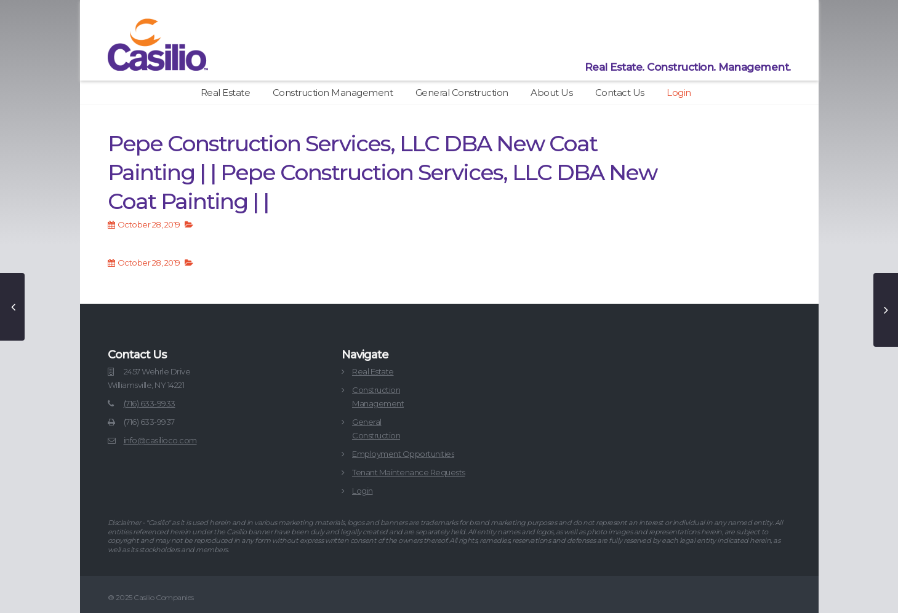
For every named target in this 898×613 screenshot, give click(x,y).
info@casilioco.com (160, 440)
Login (679, 92)
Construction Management (333, 92)
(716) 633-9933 (149, 403)
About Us (551, 92)
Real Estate (226, 92)
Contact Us (619, 92)
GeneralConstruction (376, 428)
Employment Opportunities (403, 454)
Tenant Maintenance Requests (408, 472)
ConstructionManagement (378, 396)
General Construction (461, 92)
